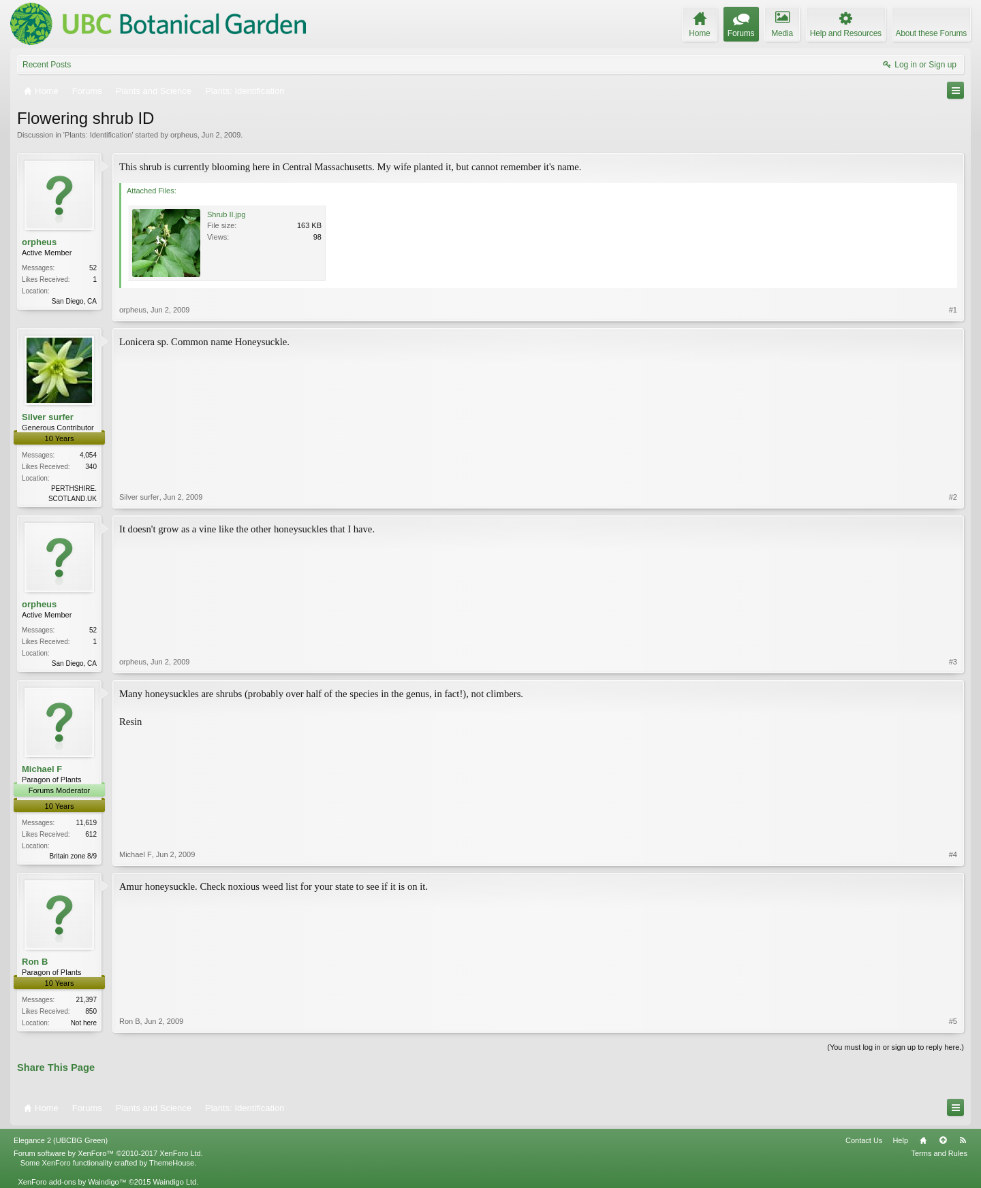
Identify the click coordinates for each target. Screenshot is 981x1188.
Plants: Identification (98, 135)
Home (923, 1140)
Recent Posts (46, 64)
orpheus (184, 135)
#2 (953, 497)
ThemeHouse (171, 1163)
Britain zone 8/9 (73, 856)
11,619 (86, 822)
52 (93, 268)
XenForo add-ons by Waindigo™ (72, 1182)
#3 (953, 662)
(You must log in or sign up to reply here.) (895, 1047)
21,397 (86, 1000)
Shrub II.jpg (226, 214)
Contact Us (863, 1140)
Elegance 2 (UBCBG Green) (61, 1140)
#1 (953, 310)
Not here (84, 1023)
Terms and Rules (939, 1153)
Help (900, 1140)
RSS (962, 1140)
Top (943, 1140)
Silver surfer (48, 417)
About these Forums (931, 33)
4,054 (88, 455)
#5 (953, 1021)
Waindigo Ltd (174, 1182)
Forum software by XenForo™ (108, 1153)
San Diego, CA (74, 301)
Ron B (35, 962)
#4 (953, 854)
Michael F (42, 769)
